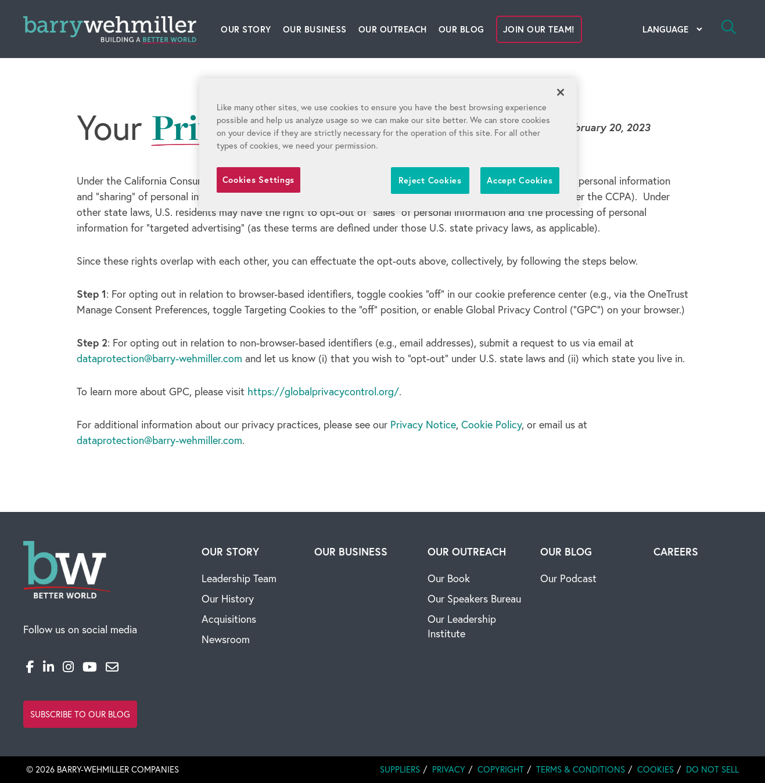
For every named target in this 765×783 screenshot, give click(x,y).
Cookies (655, 769)
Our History (228, 598)
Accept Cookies (519, 180)
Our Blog (461, 29)
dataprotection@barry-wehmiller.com (159, 358)
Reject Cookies (430, 180)
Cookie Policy (491, 424)
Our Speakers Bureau (474, 598)
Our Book (449, 578)
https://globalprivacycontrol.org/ (323, 391)
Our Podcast (568, 578)
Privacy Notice (423, 424)
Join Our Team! (539, 29)
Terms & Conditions (580, 769)
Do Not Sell (712, 769)
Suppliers (400, 769)
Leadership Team (239, 578)
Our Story (246, 29)
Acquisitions (229, 619)
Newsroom (226, 639)
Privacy (448, 769)
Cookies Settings (258, 179)
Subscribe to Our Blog (80, 714)
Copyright (500, 769)
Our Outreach (392, 29)
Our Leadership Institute (462, 626)
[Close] (560, 92)
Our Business (315, 29)
